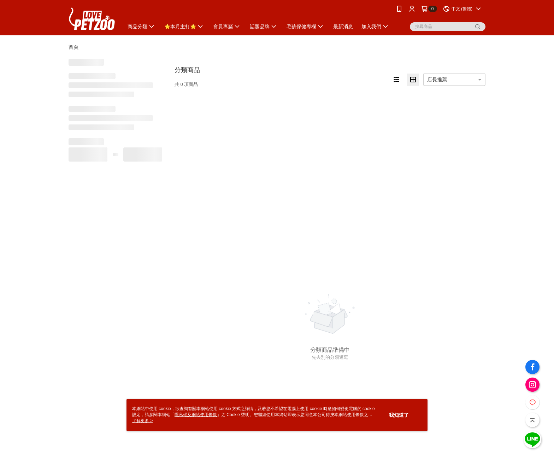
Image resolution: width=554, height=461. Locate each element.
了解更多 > (142, 420)
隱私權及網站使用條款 (196, 414)
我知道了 (399, 415)
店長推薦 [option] (437, 79)
